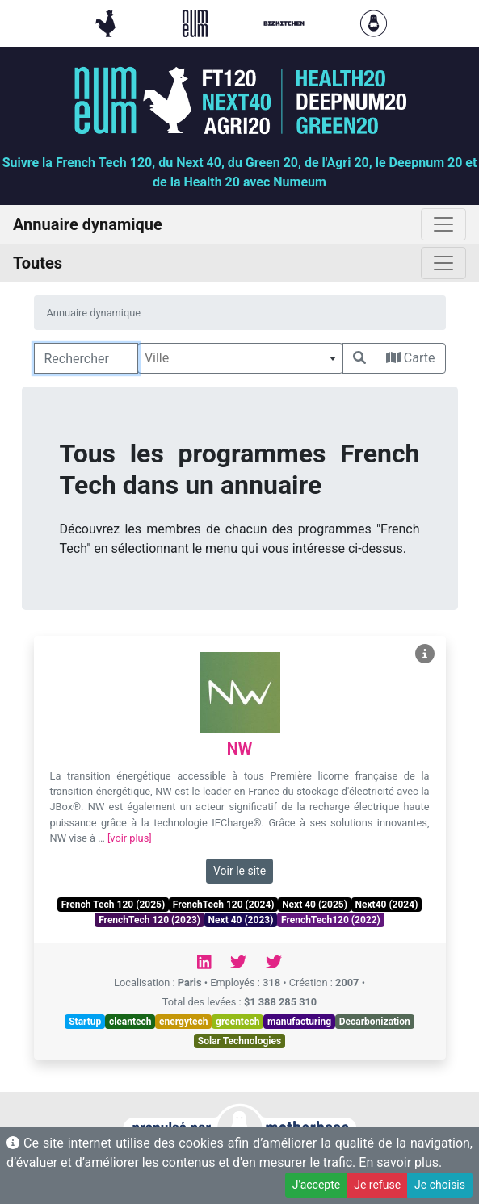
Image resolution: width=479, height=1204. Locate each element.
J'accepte (316, 1184)
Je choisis (439, 1184)
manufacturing (299, 1021)
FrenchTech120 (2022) (330, 920)
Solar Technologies (239, 1041)
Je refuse (377, 1184)
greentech (237, 1021)
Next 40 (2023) (241, 920)
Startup (85, 1021)
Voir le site (239, 870)
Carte (410, 358)
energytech (183, 1021)
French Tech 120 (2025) (113, 904)
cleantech (130, 1021)
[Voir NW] (425, 654)
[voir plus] (129, 838)
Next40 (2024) (386, 904)
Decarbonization (374, 1021)
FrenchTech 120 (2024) (224, 904)
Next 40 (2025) (314, 904)
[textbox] (240, 358)
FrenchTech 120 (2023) (149, 920)
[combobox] (240, 358)
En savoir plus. (400, 1162)
